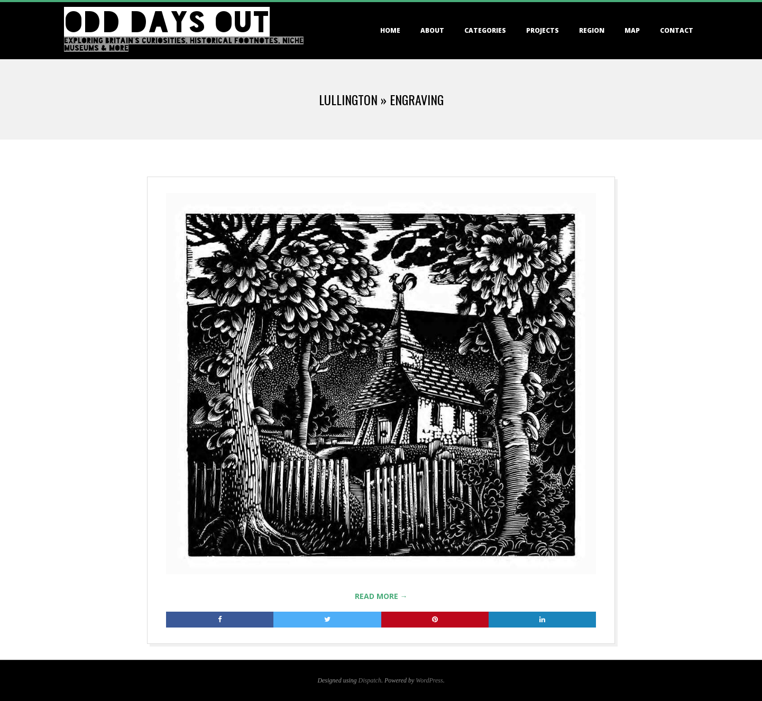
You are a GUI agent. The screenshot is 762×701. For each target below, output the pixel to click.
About (432, 30)
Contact (676, 30)
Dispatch (370, 680)
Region (591, 30)
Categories (485, 30)
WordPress (429, 680)
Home (390, 30)
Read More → (381, 596)
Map (632, 30)
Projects (542, 30)
